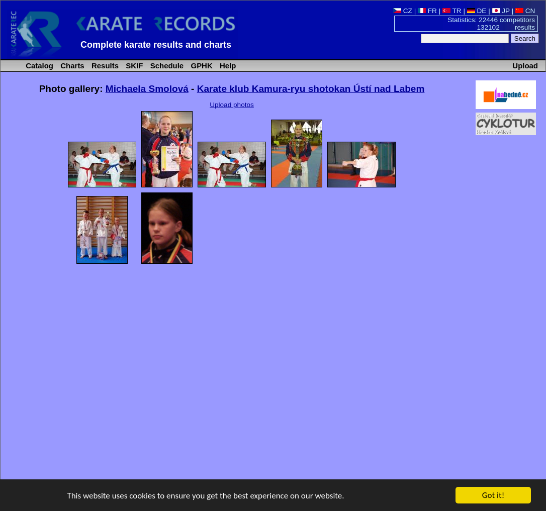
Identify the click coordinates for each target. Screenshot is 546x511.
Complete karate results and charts (155, 45)
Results (104, 65)
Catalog (38, 65)
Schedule (166, 65)
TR (452, 11)
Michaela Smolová (147, 88)
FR (427, 11)
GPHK (200, 65)
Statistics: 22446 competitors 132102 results (491, 23)
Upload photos (232, 105)
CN (525, 11)
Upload (525, 65)
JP (501, 11)
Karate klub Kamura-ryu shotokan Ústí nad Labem (311, 88)
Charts (71, 65)
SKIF (133, 65)
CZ (402, 11)
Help (227, 65)
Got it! (493, 495)
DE (477, 11)
